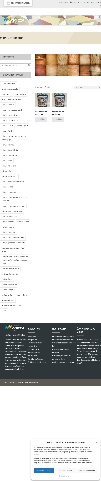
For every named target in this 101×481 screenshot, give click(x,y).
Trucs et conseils (34, 353)
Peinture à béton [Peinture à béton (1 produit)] (23, 222)
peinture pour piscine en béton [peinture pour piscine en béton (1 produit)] (12, 211)
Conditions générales (35, 359)
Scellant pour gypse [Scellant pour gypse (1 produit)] (8, 290)
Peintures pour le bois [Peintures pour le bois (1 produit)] (9, 216)
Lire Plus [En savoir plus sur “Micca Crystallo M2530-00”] (41, 119)
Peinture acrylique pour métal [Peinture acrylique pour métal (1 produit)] (12, 110)
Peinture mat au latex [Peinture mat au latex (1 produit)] (9, 166)
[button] (96, 442)
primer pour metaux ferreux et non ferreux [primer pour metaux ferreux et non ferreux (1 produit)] (13, 249)
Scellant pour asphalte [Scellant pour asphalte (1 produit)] (9, 284)
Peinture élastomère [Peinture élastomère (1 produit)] (9, 232)
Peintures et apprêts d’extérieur (63, 340)
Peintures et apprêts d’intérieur (63, 336)
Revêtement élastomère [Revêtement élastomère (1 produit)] (10, 274)
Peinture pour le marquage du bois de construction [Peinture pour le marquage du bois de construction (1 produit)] (14, 199)
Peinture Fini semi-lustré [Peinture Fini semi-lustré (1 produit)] (10, 150)
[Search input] (14, 65)
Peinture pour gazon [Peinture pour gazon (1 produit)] (9, 192)
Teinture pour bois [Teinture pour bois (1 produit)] (8, 300)
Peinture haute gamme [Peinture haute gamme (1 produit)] (9, 155)
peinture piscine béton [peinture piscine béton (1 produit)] (9, 176)
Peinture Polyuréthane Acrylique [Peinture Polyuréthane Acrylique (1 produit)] (13, 182)
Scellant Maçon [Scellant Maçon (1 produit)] (7, 279)
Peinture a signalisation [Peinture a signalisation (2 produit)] (10, 120)
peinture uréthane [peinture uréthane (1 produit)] (8, 222)
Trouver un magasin (20, 3)
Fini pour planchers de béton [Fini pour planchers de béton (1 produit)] (11, 99)
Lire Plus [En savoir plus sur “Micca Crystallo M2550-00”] (58, 119)
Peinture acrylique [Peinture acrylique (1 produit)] (8, 105)
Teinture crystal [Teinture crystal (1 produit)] (7, 295)
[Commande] (87, 87)
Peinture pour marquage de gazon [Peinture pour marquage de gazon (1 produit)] (13, 206)
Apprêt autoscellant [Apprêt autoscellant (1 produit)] (8, 84)
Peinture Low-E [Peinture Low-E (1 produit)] (7, 161)
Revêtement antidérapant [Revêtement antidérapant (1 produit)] (10, 269)
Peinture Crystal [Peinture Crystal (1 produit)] (22, 126)
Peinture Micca (63, 2)
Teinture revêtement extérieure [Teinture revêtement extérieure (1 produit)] (12, 305)
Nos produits (32, 340)
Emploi (92, 2)
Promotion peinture (35, 343)
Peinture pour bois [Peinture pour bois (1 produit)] (8, 187)
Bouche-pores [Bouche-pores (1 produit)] (6, 94)
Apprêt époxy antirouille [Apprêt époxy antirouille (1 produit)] (10, 89)
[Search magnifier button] (29, 65)
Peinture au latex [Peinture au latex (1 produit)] (7, 126)
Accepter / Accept (44, 471)
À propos (73, 2)
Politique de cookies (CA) (37, 362)
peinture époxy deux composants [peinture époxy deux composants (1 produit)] (13, 243)
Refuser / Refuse (65, 471)
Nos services (32, 346)
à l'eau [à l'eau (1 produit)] (4, 311)
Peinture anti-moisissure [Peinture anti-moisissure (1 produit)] (10, 115)
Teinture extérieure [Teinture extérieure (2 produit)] (22, 295)
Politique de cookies (64, 476)
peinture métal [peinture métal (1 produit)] (6, 171)
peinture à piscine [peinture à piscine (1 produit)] (8, 227)
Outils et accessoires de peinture (64, 362)
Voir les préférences (87, 471)
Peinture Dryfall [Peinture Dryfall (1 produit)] (7, 131)
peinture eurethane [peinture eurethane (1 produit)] (8, 145)
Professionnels (83, 2)
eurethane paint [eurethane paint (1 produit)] (20, 94)
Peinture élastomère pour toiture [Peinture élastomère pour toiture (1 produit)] (13, 237)
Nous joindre (32, 356)
